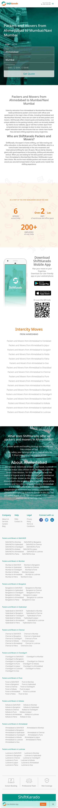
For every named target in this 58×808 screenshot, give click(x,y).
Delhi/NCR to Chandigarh (14, 547)
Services (5, 521)
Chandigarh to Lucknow (13, 668)
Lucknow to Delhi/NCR (13, 753)
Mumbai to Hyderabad (13, 567)
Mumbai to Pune (31, 570)
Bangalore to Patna (12, 600)
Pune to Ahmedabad (12, 691)
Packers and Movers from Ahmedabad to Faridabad (29, 341)
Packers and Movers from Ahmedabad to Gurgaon (29, 349)
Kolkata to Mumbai (30, 705)
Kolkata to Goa (25, 717)
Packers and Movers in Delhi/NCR (14, 538)
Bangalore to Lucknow (35, 597)
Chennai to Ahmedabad (13, 643)
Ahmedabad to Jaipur (32, 737)
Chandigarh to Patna (33, 668)
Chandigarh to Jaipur (12, 666)
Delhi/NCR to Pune (33, 547)
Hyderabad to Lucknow (36, 620)
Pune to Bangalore (12, 684)
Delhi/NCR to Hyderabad (14, 544)
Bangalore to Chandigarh (14, 593)
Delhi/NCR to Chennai (34, 544)
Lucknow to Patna (11, 765)
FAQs (16, 519)
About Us (5, 519)
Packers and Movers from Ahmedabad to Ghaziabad (29, 367)
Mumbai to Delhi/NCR (13, 565)
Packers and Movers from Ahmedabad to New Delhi (29, 398)
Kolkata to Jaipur (25, 712)
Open (43, 804)
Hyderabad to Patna (12, 623)
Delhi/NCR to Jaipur (30, 549)
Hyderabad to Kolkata (13, 618)
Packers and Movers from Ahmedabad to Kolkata (29, 403)
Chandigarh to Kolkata (31, 664)
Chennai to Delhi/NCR (13, 634)
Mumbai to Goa (26, 577)
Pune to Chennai (11, 687)
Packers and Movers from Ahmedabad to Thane (29, 381)
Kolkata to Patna (11, 717)
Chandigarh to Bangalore (14, 659)
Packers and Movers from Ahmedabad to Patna (29, 358)
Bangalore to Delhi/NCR (13, 588)
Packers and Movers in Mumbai (13, 561)
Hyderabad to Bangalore (14, 613)
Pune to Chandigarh (27, 687)
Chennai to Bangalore (13, 636)
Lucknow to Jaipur (11, 763)
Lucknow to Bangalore (13, 755)
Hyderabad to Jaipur (31, 618)
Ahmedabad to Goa (12, 742)
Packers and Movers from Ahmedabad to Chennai (29, 372)
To (6, 57)
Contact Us (18, 521)
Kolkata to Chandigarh (30, 710)
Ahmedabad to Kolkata (13, 737)
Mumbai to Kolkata (12, 572)
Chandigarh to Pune (12, 664)
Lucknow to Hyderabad (33, 755)
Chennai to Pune (31, 638)
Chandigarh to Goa (12, 671)
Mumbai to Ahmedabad (13, 574)
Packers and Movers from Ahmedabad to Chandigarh (29, 394)
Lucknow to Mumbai (31, 753)
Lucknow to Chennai (12, 758)
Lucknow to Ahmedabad (30, 763)
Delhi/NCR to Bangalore (32, 542)
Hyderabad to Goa (29, 623)
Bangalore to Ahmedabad (14, 597)
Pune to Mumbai (28, 682)
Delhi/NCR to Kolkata (12, 549)
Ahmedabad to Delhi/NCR (14, 728)
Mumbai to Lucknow (33, 574)
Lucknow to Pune (11, 760)
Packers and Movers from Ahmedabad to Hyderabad (28, 407)
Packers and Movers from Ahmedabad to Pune (29, 376)
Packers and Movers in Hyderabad (14, 607)
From (7, 49)
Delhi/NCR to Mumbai (13, 542)
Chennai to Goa (26, 646)
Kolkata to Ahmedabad (13, 714)
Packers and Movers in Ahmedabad (14, 724)
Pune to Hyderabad (29, 684)
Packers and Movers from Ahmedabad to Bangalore (29, 389)
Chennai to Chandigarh (13, 638)
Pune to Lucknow (29, 691)
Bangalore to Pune (33, 593)
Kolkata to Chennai (12, 710)
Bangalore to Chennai (34, 590)
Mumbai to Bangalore (32, 565)
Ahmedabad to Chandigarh (15, 735)
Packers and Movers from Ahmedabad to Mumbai (29, 385)
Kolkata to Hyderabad (31, 707)
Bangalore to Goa (28, 600)
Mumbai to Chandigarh (13, 570)
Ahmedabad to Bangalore (14, 730)
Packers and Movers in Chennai (13, 630)
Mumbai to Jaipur (28, 572)
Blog (4, 526)
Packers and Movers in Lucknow (13, 749)
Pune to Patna (10, 694)
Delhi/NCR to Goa (28, 554)
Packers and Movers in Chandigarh (14, 653)
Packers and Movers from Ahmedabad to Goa (28, 363)
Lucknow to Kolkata (28, 760)
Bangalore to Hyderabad (14, 590)
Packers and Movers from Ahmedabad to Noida (29, 354)
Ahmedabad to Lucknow (14, 740)
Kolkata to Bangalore (12, 707)
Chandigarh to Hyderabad (14, 661)
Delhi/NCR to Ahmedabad (14, 551)
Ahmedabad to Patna (33, 740)
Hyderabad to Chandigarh (14, 615)
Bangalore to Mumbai (33, 588)
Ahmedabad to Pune (35, 735)
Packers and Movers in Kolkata (13, 701)
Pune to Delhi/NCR (12, 682)
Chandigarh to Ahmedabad (33, 666)
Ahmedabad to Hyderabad (14, 732)
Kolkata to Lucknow (32, 714)
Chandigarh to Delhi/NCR (14, 657)
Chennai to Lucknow (33, 643)
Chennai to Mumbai (31, 634)
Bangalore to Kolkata (12, 595)
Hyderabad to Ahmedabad (14, 620)
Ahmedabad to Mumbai (35, 728)
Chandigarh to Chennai (35, 661)
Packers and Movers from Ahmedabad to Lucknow (29, 412)
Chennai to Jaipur (28, 641)
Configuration (10, 65)
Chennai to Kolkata (12, 641)
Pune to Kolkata (11, 689)
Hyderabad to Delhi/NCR (14, 611)
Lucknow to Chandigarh (31, 758)
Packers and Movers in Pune (12, 678)
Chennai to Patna (11, 646)
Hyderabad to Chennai (34, 613)
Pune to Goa (23, 694)
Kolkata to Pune (11, 712)
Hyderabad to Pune (34, 615)
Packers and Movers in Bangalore (14, 584)
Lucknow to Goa (27, 765)
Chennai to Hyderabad (32, 636)
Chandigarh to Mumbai (35, 657)
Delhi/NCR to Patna (12, 554)
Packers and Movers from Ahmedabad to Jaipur (29, 345)
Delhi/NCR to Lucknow (35, 551)
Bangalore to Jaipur (30, 595)
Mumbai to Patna (11, 577)
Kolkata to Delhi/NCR (12, 705)
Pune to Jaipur (25, 689)
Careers (5, 524)
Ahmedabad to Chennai (36, 732)
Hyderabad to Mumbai (34, 611)
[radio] (7, 44)
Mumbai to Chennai (32, 567)
